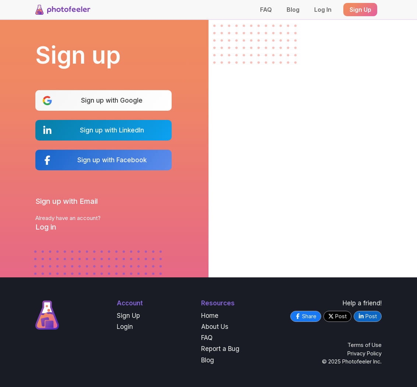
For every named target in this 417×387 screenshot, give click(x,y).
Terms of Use (364, 345)
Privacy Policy (364, 353)
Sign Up (128, 315)
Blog (293, 9)
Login (125, 326)
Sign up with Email (66, 201)
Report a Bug (220, 348)
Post (337, 316)
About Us (214, 326)
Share (305, 316)
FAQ (266, 9)
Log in (45, 227)
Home (209, 315)
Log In (323, 9)
